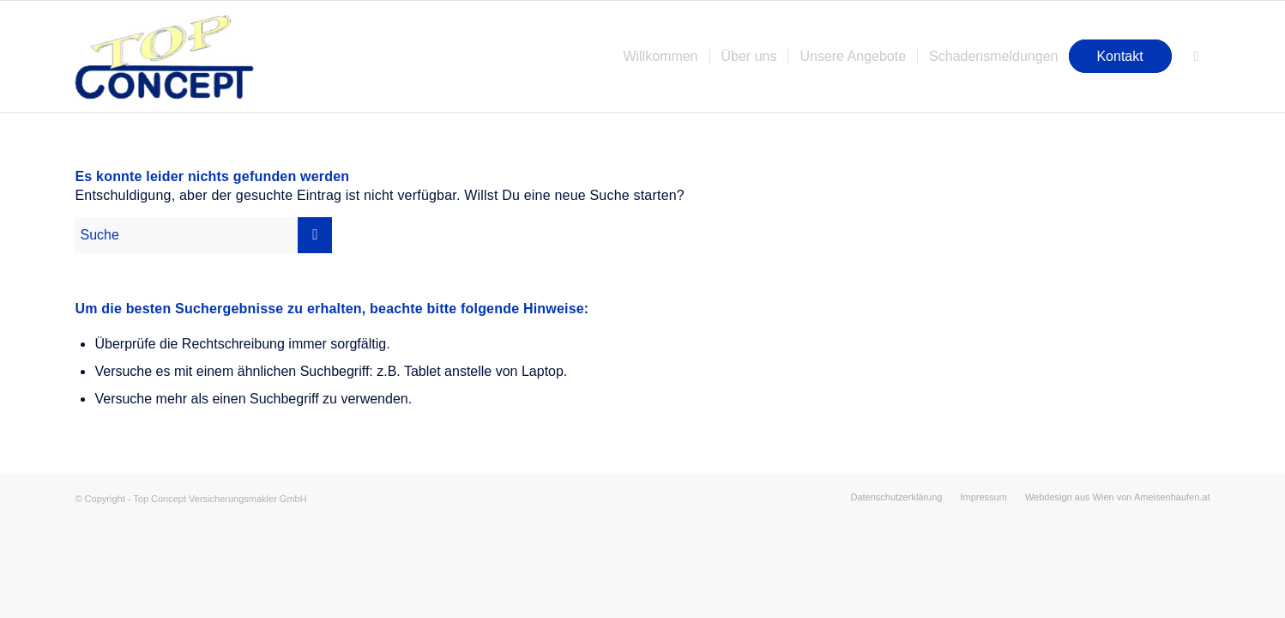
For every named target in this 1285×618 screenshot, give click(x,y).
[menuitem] (660, 56)
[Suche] (1196, 56)
